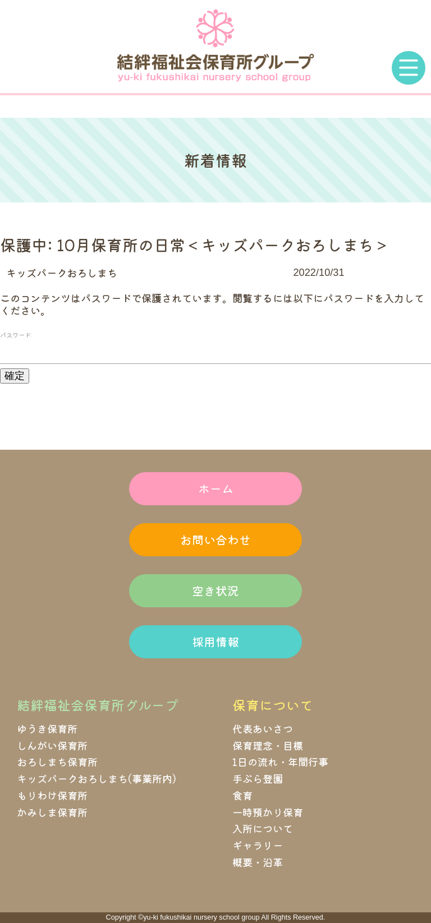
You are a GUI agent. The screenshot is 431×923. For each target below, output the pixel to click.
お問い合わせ (215, 539)
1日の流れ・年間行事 (280, 761)
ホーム (215, 488)
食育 (242, 795)
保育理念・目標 (267, 745)
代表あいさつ (262, 728)
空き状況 (215, 590)
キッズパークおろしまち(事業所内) (96, 778)
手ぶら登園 (257, 778)
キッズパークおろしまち (61, 272)
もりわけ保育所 (52, 795)
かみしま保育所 (52, 812)
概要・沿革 (257, 862)
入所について (262, 828)
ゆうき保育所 (47, 728)
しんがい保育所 (52, 745)
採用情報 (215, 641)
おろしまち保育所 (57, 761)
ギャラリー (257, 845)
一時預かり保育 (267, 812)
